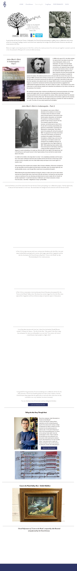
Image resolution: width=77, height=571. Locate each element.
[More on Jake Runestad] (49, 448)
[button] (38, 505)
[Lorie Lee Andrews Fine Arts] (38, 404)
